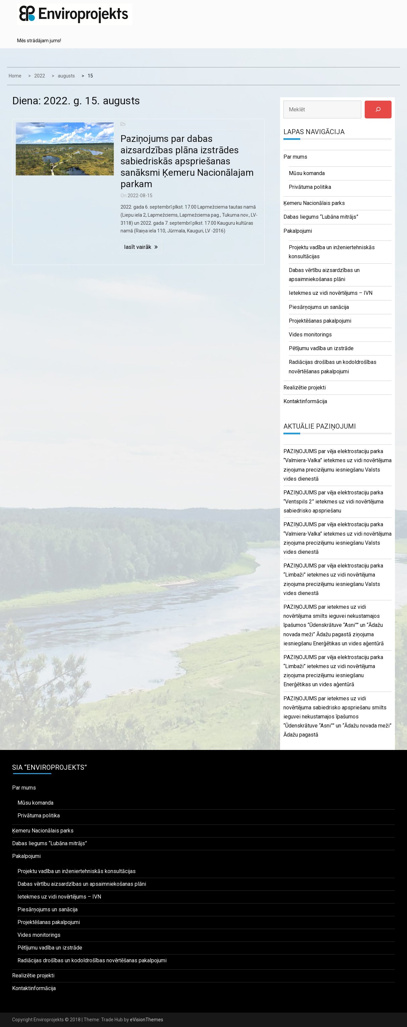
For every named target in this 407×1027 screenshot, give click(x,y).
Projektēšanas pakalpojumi (320, 321)
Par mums (295, 157)
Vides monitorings (310, 334)
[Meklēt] (378, 109)
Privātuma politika (310, 187)
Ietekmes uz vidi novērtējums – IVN (330, 293)
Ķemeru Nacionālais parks (314, 203)
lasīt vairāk (137, 247)
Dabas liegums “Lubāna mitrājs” (320, 217)
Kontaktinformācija (305, 401)
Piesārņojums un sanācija (319, 307)
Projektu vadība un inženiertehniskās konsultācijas (76, 871)
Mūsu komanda (307, 173)
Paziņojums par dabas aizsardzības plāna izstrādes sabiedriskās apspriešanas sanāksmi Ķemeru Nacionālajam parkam (187, 161)
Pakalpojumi (297, 231)
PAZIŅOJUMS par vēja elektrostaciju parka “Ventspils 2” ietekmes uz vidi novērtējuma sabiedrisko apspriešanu (333, 501)
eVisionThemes (146, 1019)
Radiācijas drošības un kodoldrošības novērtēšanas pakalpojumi (92, 960)
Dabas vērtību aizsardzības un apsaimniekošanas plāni (81, 884)
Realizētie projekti (304, 387)
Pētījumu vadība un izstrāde (321, 348)
